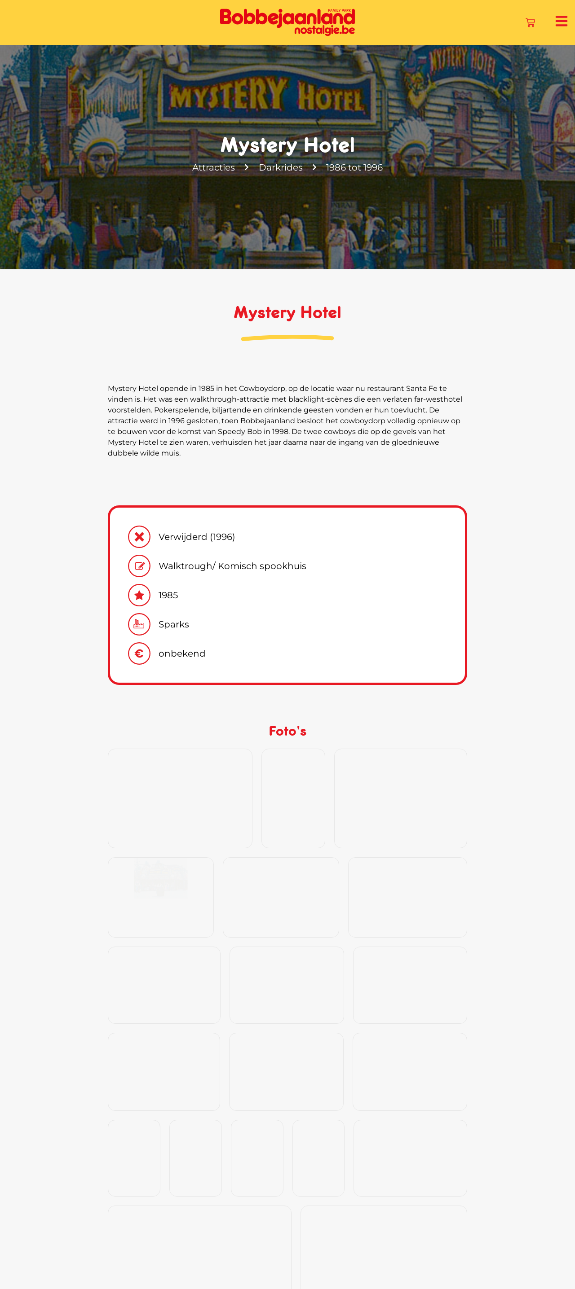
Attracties (212, 167)
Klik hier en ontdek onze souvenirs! (195, 1101)
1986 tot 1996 (355, 167)
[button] (550, 1159)
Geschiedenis (244, 1268)
